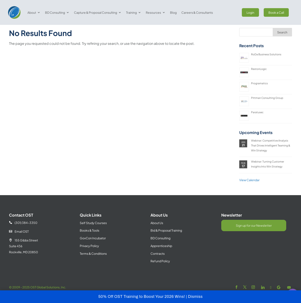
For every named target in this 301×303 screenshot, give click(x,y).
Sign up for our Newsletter (254, 235)
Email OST (19, 241)
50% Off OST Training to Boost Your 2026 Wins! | (143, 296)
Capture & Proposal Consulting (95, 12)
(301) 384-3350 (23, 232)
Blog (173, 12)
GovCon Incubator (93, 247)
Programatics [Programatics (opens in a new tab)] (259, 92)
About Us (156, 232)
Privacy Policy (89, 255)
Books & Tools (89, 240)
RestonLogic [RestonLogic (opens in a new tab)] (259, 78)
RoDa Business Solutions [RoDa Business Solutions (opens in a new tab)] (266, 63)
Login (250, 12)
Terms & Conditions (93, 263)
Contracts (157, 263)
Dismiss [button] (195, 296)
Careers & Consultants (197, 12)
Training (131, 12)
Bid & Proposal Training (166, 240)
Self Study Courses (93, 232)
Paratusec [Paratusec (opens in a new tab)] (257, 121)
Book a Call (276, 12)
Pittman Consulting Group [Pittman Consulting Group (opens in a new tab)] (267, 107)
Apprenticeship (161, 255)
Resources (153, 12)
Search (282, 42)
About (31, 12)
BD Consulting (55, 12)
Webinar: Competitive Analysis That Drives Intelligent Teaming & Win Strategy (270, 154)
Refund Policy (160, 270)
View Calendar (249, 189)
